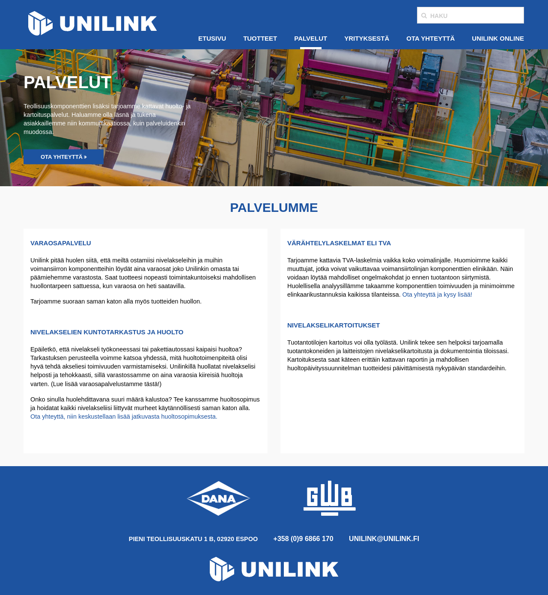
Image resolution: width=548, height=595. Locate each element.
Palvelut (310, 38)
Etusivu (212, 38)
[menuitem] (212, 38)
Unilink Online (498, 38)
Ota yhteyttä (430, 38)
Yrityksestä (366, 38)
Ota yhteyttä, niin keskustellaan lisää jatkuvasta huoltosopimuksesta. (123, 416)
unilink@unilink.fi (384, 538)
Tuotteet (260, 38)
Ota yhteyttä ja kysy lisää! (437, 294)
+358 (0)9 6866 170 (304, 538)
